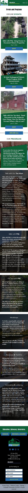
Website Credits (15, 485)
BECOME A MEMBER (18, 434)
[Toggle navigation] (25, 2)
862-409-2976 (14, 457)
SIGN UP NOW (14, 479)
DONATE (5, 434)
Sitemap (22, 485)
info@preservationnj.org (14, 459)
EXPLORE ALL (14, 133)
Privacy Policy (5, 485)
